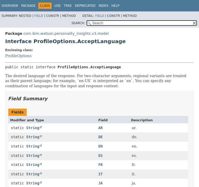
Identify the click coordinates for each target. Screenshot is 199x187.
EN (100, 146)
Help (115, 6)
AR (100, 128)
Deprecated (85, 6)
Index (104, 6)
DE (100, 137)
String (32, 128)
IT (100, 174)
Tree (68, 6)
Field (38, 16)
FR (100, 165)
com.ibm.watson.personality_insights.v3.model (66, 33)
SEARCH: (78, 23)
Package (28, 6)
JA (100, 183)
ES (100, 155)
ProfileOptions (18, 56)
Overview (10, 6)
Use (57, 6)
